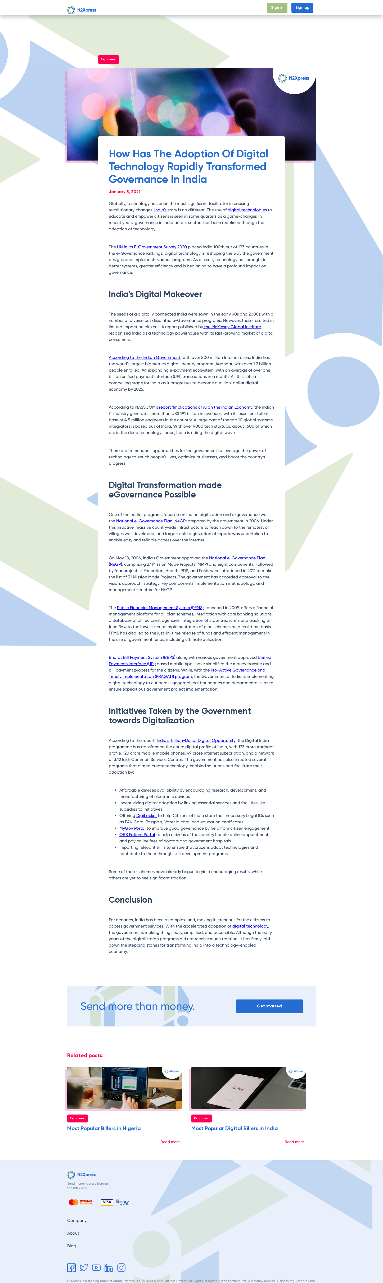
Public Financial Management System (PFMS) (160, 607)
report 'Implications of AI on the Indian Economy (205, 407)
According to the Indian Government (144, 357)
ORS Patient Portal (137, 834)
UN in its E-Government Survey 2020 (152, 246)
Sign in (277, 8)
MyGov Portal (132, 828)
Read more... (171, 1142)
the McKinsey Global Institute (232, 326)
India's (160, 209)
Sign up (302, 8)
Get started (269, 1006)
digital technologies (247, 209)
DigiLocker (146, 815)
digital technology (250, 926)
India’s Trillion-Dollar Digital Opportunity (196, 740)
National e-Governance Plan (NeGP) (151, 520)
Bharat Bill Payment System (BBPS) (142, 657)
